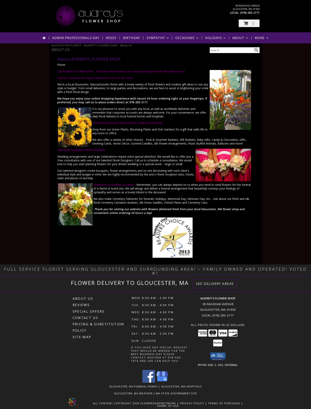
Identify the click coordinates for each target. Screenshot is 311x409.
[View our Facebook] (148, 381)
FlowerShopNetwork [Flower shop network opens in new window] (158, 403)
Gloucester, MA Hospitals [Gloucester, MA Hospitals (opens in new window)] (181, 386)
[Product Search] (231, 50)
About (240, 38)
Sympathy (158, 38)
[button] (249, 23)
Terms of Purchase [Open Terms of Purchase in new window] (224, 403)
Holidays (216, 38)
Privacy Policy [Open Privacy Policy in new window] (192, 403)
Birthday (131, 38)
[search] (256, 50)
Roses (111, 38)
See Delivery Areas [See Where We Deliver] (215, 283)
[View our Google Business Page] (162, 381)
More (262, 38)
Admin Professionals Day (75, 38)
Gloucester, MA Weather (133, 393)
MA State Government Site (176, 393)
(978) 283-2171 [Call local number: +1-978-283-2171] (250, 12)
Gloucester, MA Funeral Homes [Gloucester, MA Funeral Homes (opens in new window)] (133, 386)
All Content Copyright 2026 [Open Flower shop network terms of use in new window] (116, 403)
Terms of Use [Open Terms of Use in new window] (168, 405)
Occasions (187, 38)
